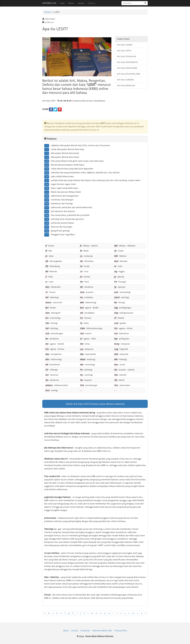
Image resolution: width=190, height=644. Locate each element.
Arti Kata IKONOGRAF (127, 68)
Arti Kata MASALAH (126, 85)
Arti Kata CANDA (124, 44)
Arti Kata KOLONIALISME (128, 74)
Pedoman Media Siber (102, 630)
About (66, 630)
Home (47, 12)
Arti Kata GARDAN (125, 79)
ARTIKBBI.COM (49, 3)
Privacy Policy (121, 630)
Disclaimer (85, 630)
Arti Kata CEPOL (124, 50)
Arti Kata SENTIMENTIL (127, 62)
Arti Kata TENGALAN (126, 56)
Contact (74, 630)
